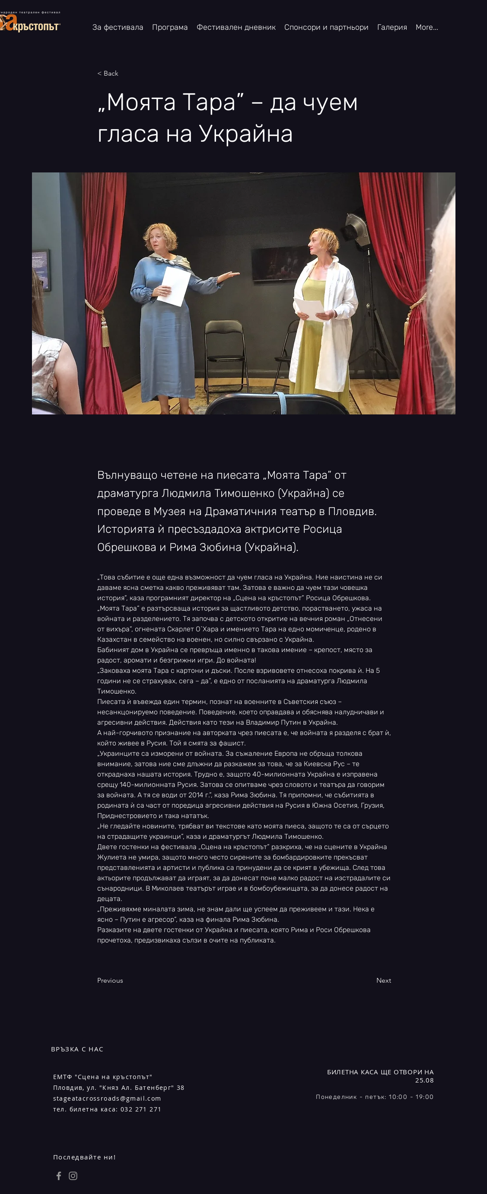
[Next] (369, 980)
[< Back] (125, 73)
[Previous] (125, 980)
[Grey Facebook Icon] (58, 1175)
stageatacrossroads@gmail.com (107, 1098)
